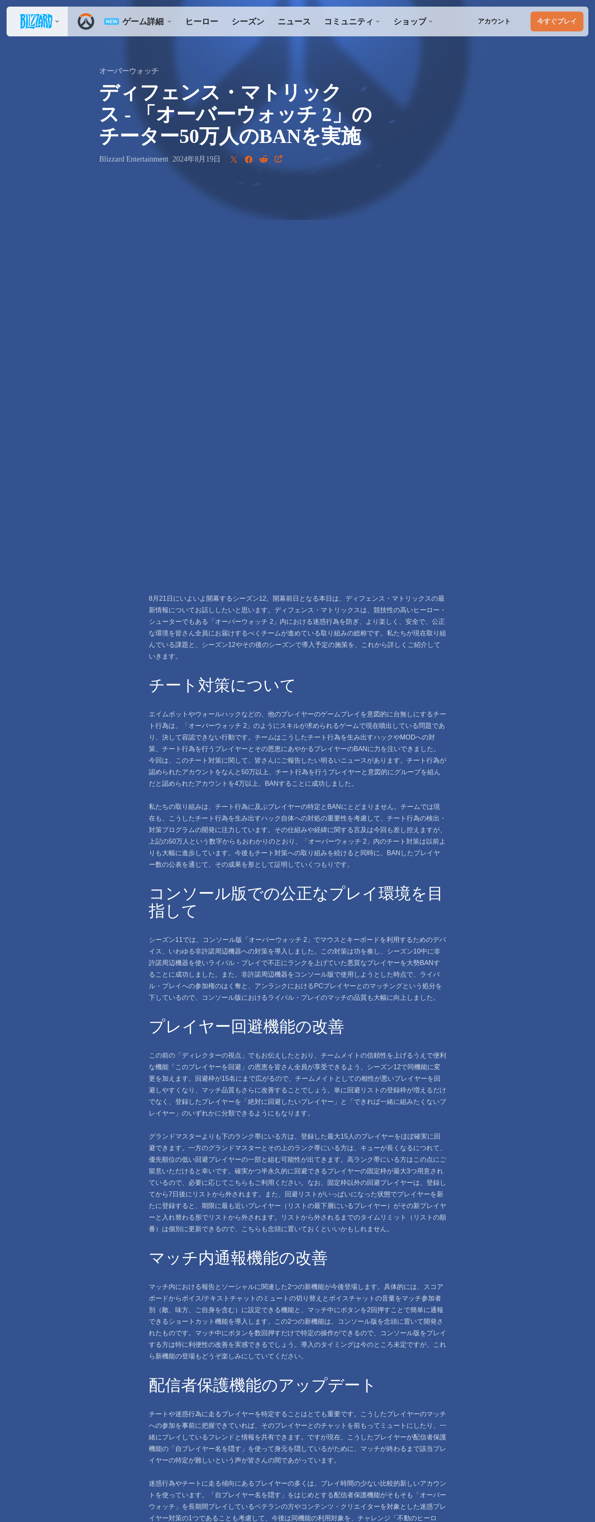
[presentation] (37, 21)
